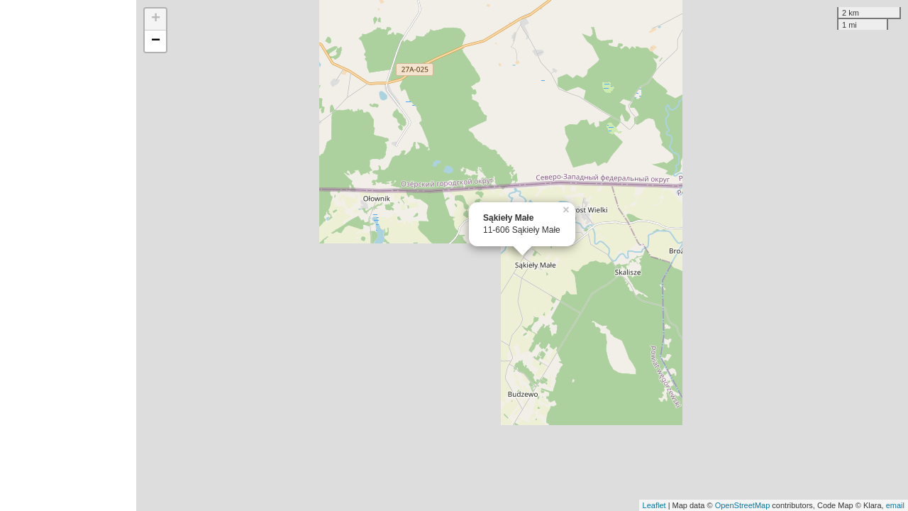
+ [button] (155, 19)
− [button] (155, 41)
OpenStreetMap (742, 505)
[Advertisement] (68, 255)
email (895, 505)
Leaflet (654, 505)
